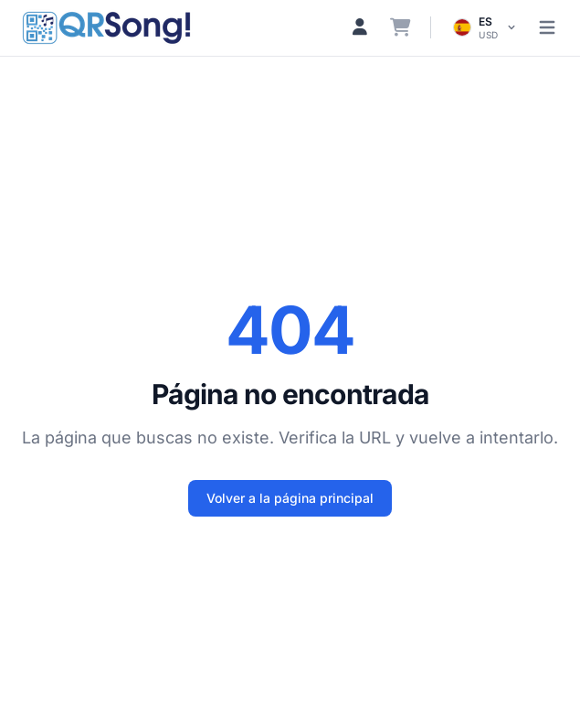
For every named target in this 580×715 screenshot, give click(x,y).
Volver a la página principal (290, 498)
